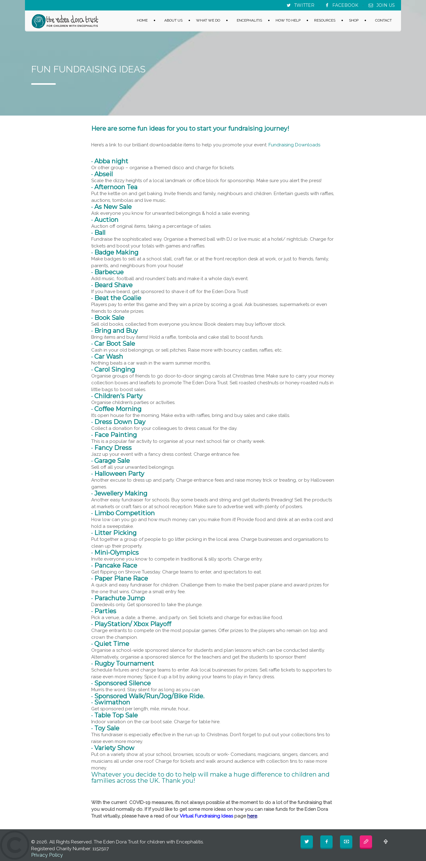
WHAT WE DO (208, 20)
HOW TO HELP (288, 20)
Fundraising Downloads (294, 145)
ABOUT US (173, 20)
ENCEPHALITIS (249, 20)
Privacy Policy (47, 855)
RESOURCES (324, 20)
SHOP (353, 20)
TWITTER (304, 5)
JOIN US (385, 5)
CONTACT (383, 20)
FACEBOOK (345, 5)
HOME (142, 20)
